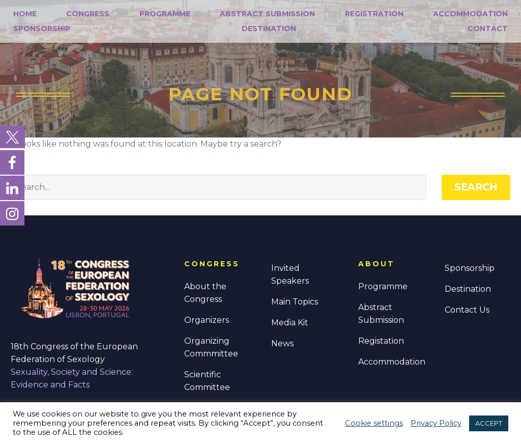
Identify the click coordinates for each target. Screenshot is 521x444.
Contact (488, 28)
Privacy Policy (436, 423)
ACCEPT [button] (488, 423)
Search (476, 187)
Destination (269, 28)
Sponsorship (41, 28)
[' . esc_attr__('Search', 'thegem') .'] (218, 187)
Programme (164, 13)
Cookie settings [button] (374, 423)
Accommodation (470, 13)
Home (25, 13)
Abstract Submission (267, 13)
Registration (374, 13)
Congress (87, 13)
